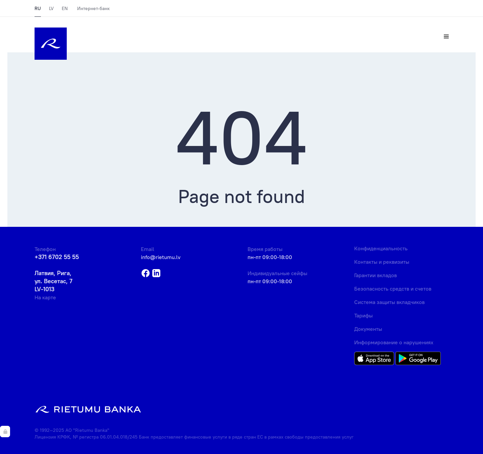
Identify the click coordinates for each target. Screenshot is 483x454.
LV (51, 8)
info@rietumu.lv (160, 257)
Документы (368, 328)
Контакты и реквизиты (381, 261)
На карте (45, 297)
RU (38, 8)
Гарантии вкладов (375, 275)
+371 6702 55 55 (57, 257)
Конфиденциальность (381, 248)
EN (65, 8)
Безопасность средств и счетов (392, 288)
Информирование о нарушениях (393, 342)
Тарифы (363, 315)
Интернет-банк (93, 8)
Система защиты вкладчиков (389, 302)
